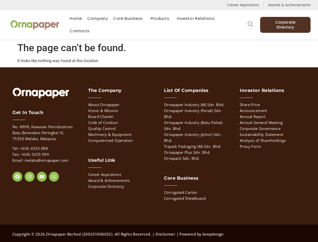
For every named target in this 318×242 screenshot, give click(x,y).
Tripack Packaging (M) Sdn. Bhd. (192, 146)
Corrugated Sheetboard (185, 198)
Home (76, 18)
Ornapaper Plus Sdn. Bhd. (187, 152)
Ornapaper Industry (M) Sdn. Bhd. (194, 104)
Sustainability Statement (261, 134)
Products (161, 18)
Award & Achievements (109, 180)
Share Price (250, 104)
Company (97, 18)
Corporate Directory (106, 186)
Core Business (129, 18)
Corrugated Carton (180, 192)
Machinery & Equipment (109, 134)
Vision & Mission (103, 110)
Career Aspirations (104, 174)
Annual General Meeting (261, 122)
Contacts (79, 31)
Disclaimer (165, 234)
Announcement (253, 110)
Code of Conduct (103, 122)
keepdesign (213, 234)
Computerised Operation (110, 140)
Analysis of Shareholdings (263, 140)
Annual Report (252, 116)
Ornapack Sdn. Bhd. (182, 158)
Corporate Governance (260, 128)
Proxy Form (250, 146)
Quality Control (102, 128)
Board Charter (101, 116)
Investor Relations (195, 18)
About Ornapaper (103, 104)
